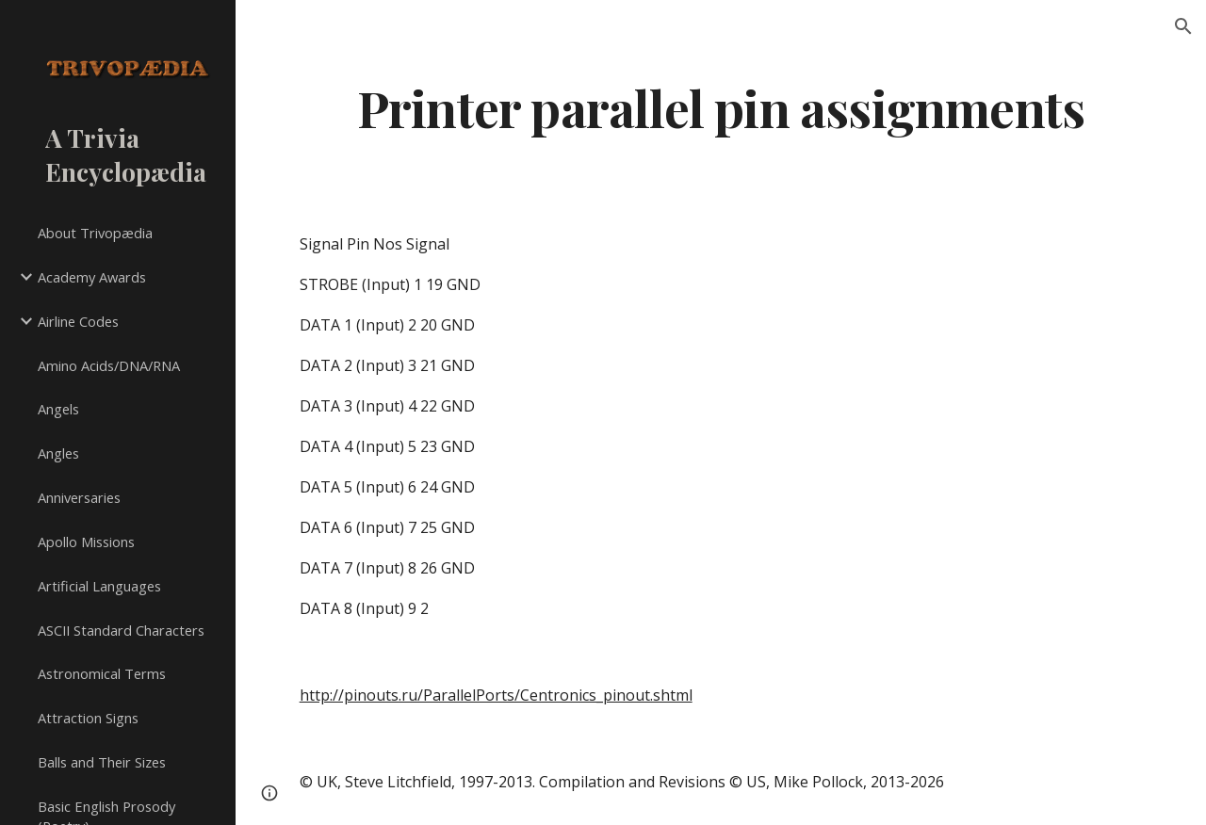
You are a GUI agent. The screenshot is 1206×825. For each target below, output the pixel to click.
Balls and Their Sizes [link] (102, 761)
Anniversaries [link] (79, 497)
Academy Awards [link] (92, 276)
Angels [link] (58, 408)
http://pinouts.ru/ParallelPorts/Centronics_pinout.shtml (496, 695)
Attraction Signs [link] (88, 717)
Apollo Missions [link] (86, 541)
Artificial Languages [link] (99, 585)
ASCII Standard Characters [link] (121, 630)
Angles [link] (58, 453)
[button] (1183, 26)
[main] (721, 107)
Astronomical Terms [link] (102, 673)
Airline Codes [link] (78, 321)
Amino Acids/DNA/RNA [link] (109, 365)
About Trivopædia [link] (95, 232)
